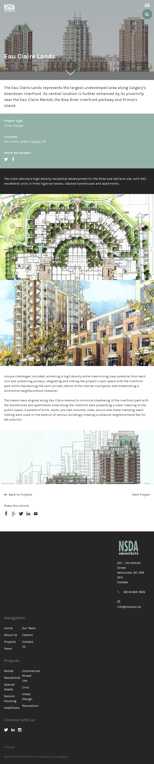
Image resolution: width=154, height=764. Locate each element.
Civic (25, 687)
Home (8, 628)
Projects (10, 642)
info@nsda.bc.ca (129, 607)
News (8, 648)
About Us (10, 635)
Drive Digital (60, 756)
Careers (27, 635)
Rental (8, 671)
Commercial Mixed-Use (31, 675)
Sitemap (9, 747)
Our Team (29, 628)
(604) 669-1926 (134, 592)
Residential (12, 678)
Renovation (30, 706)
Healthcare (11, 708)
